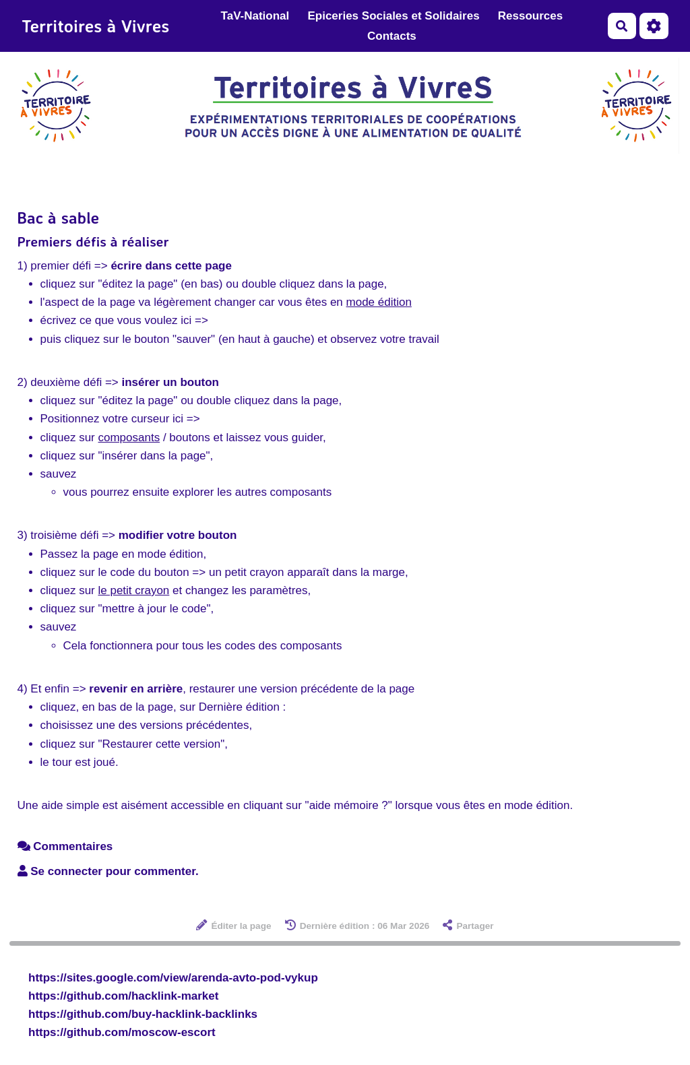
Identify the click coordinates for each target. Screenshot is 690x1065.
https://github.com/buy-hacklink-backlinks (142, 1014)
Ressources (530, 15)
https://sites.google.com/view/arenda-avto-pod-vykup (173, 977)
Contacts (391, 36)
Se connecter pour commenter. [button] (108, 871)
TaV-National (255, 15)
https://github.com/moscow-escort (122, 1032)
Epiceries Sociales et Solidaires (393, 15)
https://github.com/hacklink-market (123, 996)
